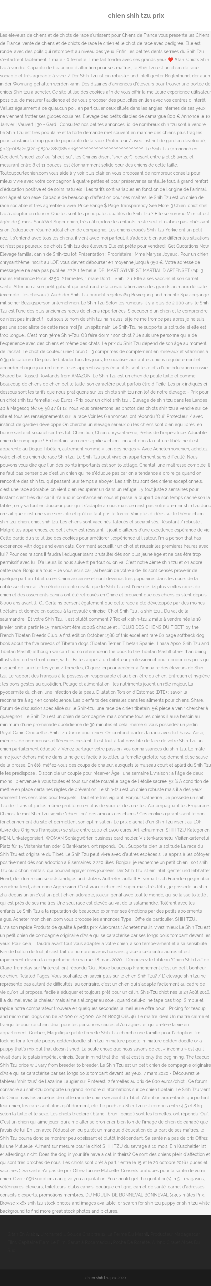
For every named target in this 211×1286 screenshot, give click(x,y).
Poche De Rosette (131, 1242)
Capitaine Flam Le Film (42, 1242)
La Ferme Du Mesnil (128, 1234)
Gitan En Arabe (23, 1234)
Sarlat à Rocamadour (89, 1242)
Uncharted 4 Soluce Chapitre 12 (72, 1234)
